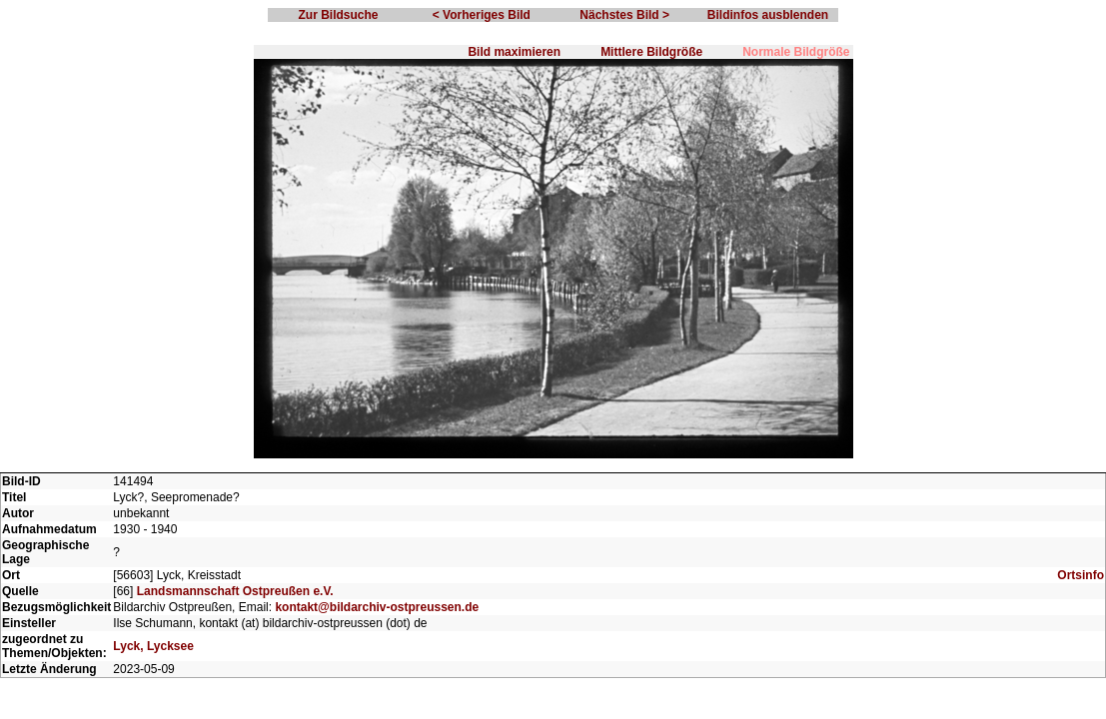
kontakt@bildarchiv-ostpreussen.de (377, 607)
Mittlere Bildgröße (651, 52)
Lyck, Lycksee (153, 646)
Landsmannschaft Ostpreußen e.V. (235, 591)
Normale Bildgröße (795, 52)
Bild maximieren (514, 52)
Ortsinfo (1080, 575)
